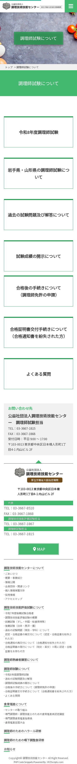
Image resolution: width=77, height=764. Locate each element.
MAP (38, 549)
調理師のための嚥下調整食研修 (24, 740)
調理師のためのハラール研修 (22, 731)
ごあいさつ (11, 573)
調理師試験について (17, 669)
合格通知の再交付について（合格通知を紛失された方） (36, 642)
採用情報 (10, 594)
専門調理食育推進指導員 (18, 718)
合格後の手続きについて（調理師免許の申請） (31, 687)
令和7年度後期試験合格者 (19, 613)
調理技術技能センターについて (24, 568)
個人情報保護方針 (15, 590)
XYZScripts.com (55, 762)
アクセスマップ (13, 599)
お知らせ (9, 749)
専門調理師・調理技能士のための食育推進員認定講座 (34, 714)
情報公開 (10, 582)
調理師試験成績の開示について (22, 683)
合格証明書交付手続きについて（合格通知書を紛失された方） (39, 691)
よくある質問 (12, 695)
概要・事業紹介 (13, 577)
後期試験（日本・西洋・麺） (21, 625)
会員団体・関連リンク (17, 586)
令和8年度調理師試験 (17, 674)
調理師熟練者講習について (21, 660)
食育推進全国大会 (15, 722)
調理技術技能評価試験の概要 (21, 617)
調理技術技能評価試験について (24, 607)
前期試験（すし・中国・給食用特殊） (26, 621)
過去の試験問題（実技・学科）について (27, 630)
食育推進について (15, 704)
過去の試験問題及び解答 (18, 678)
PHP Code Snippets (23, 762)
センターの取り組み (16, 710)
